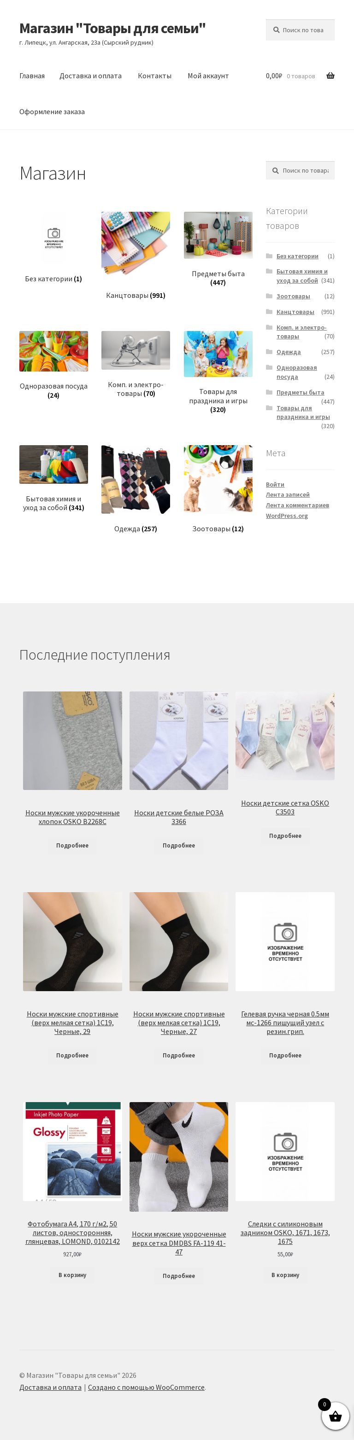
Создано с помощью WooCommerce (146, 1387)
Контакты (154, 75)
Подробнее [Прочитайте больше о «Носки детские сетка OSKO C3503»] (285, 836)
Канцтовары (295, 312)
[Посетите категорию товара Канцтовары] (135, 256)
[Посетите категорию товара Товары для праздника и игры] (218, 372)
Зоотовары (293, 296)
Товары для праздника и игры (303, 412)
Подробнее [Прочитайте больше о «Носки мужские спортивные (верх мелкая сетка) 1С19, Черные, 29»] (72, 1055)
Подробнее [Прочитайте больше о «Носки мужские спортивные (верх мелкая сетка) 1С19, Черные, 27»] (179, 1055)
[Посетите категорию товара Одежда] (135, 489)
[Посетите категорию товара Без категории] (53, 248)
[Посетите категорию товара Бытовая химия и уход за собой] (53, 478)
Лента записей (288, 494)
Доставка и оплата (90, 75)
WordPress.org (287, 515)
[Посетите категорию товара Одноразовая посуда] (53, 365)
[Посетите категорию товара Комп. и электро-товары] (135, 364)
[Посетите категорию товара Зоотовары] (218, 489)
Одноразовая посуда (297, 372)
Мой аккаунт (208, 75)
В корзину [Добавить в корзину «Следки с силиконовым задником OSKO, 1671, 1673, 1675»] (285, 1275)
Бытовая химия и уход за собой (302, 276)
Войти (275, 484)
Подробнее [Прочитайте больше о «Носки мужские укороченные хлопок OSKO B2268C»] (72, 845)
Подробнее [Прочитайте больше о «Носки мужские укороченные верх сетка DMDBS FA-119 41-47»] (179, 1276)
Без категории (298, 256)
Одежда (289, 352)
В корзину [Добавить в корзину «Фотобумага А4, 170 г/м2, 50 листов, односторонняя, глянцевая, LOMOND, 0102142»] (72, 1275)
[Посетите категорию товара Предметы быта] (218, 249)
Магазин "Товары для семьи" (112, 28)
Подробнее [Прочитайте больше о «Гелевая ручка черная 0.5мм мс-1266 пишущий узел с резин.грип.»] (285, 1055)
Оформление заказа (52, 111)
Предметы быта (300, 392)
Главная (32, 75)
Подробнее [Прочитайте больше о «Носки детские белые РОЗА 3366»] (179, 845)
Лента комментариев (297, 505)
